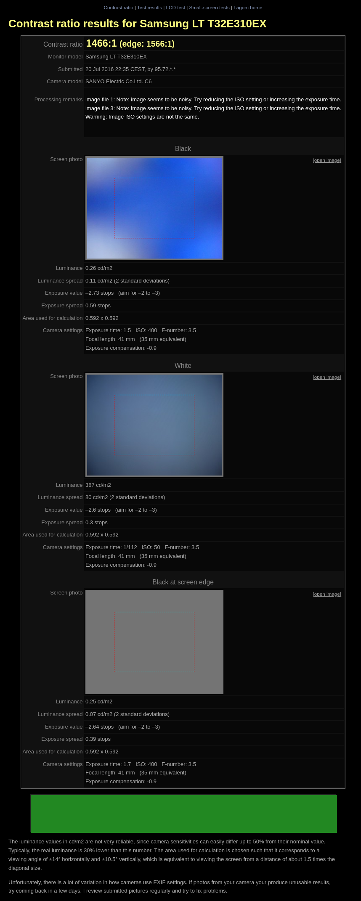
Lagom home (248, 7)
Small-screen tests (209, 7)
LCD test (175, 7)
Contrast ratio (118, 7)
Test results (149, 7)
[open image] (327, 160)
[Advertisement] (184, 814)
